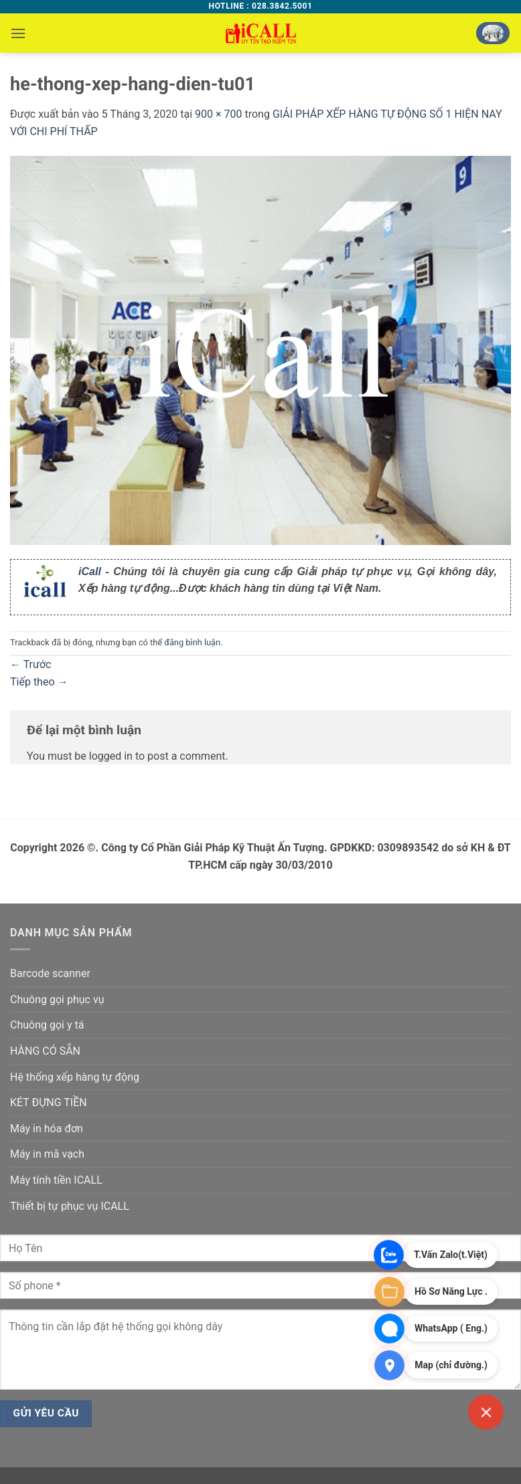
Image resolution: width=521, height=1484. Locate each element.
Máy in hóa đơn (46, 1128)
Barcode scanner (50, 973)
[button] (18, 33)
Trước (30, 664)
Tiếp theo (39, 681)
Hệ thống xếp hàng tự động (74, 1077)
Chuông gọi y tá (47, 1025)
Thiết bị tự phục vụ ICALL (69, 1206)
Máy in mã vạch (47, 1154)
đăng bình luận (192, 642)
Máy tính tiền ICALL (56, 1180)
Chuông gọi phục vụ (57, 999)
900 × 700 (218, 114)
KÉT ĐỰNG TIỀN (48, 1102)
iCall (89, 571)
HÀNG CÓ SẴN (45, 1051)
